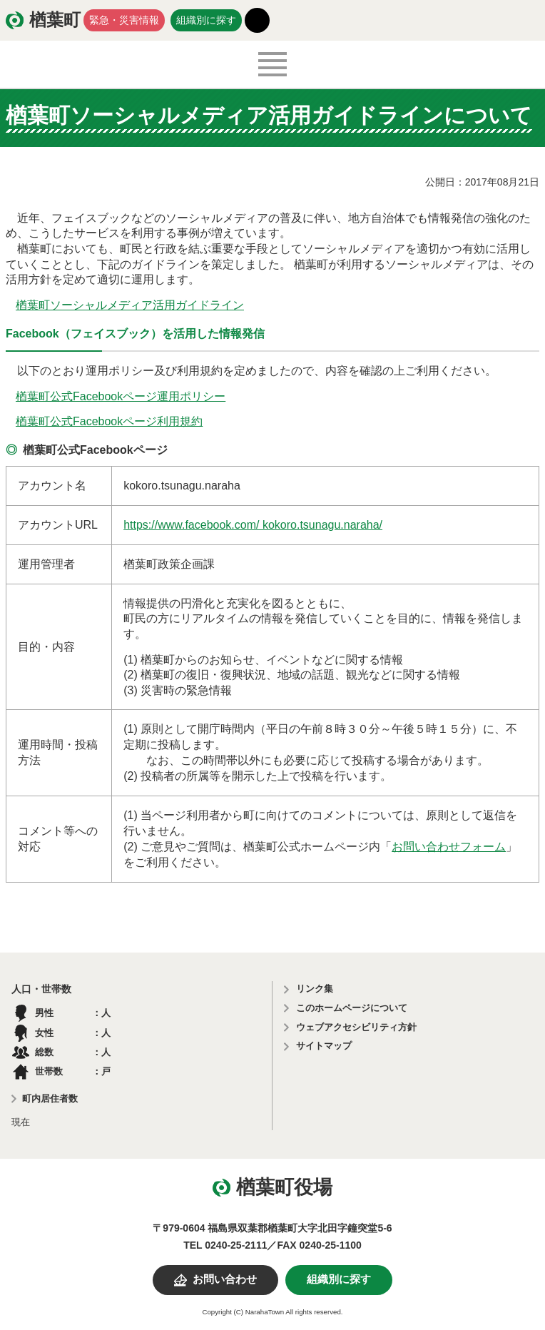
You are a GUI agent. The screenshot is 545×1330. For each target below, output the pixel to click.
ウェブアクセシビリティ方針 (356, 1027)
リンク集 (314, 988)
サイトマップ (324, 1045)
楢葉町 (55, 20)
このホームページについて (351, 1007)
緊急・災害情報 (124, 20)
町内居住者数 (50, 1098)
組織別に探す (206, 20)
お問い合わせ (225, 1279)
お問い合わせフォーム (449, 847)
